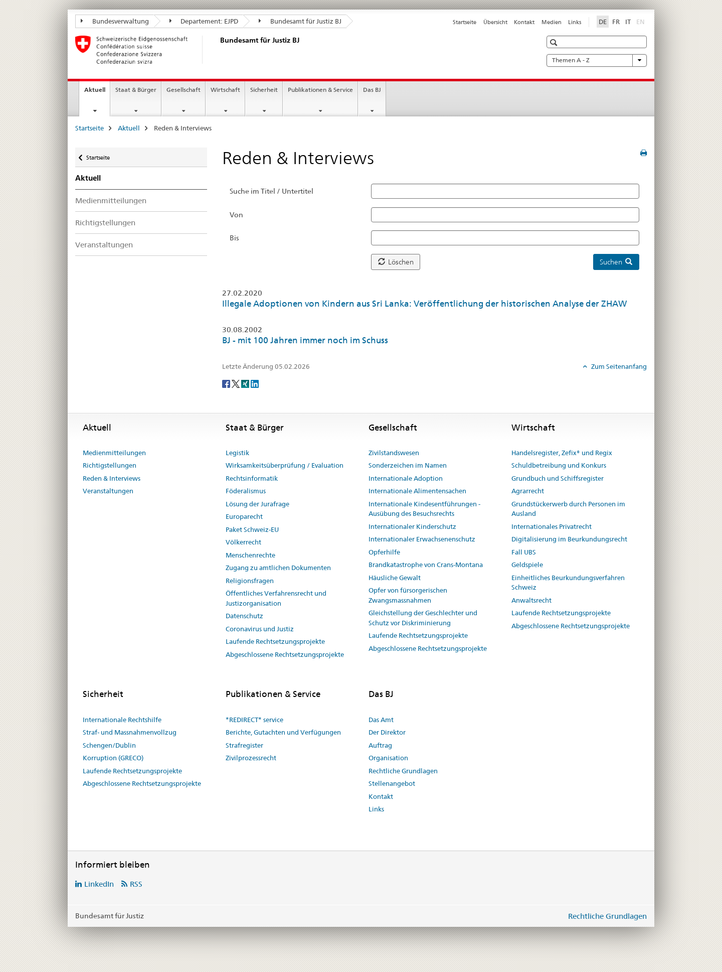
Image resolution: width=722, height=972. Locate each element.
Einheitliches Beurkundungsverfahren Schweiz (568, 583)
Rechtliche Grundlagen (403, 771)
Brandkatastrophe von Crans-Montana (426, 565)
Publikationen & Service (320, 89)
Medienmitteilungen (110, 200)
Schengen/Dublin (109, 745)
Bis (234, 238)
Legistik (237, 453)
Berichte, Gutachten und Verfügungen (283, 732)
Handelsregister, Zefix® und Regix (561, 453)
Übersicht (495, 22)
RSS (136, 884)
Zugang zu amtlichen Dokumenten (278, 568)
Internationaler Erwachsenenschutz (422, 539)
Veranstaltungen (104, 244)
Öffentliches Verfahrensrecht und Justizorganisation (276, 598)
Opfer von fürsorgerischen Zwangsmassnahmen (408, 595)
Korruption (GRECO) (113, 758)
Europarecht (244, 516)
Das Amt (381, 720)
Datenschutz (244, 616)
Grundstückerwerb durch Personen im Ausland (568, 509)
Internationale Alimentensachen (417, 491)
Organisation (388, 758)
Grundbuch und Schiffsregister (557, 478)
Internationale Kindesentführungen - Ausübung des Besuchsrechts (424, 509)
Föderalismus (246, 491)
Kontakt (524, 22)
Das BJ (372, 89)
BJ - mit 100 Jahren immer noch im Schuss (305, 340)
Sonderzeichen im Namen (408, 465)
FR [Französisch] (616, 22)
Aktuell (97, 92)
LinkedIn (99, 884)
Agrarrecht (527, 491)
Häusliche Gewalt (395, 578)
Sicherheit (264, 89)
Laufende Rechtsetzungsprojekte (275, 641)
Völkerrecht (243, 542)
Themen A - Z (596, 60)
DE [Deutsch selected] (603, 22)
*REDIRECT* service (254, 720)
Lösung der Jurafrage (257, 504)
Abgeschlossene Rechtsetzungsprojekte (285, 654)
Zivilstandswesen (394, 453)
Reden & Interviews (111, 478)
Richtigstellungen (105, 222)
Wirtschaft (225, 89)
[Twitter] (236, 383)
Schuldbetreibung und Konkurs (558, 465)
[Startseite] (218, 50)
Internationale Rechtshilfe (122, 720)
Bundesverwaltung (115, 21)
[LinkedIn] (255, 383)
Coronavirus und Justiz (260, 629)
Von (236, 215)
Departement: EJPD (204, 21)
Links (574, 22)
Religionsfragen (250, 581)
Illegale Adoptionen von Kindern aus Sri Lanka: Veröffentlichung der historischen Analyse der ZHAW (424, 304)
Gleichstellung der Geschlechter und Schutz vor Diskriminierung (423, 618)
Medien (552, 22)
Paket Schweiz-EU (252, 529)
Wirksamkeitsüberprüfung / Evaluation (284, 465)
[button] (555, 42)
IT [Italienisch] (628, 22)
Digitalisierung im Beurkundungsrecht (569, 539)
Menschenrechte (250, 555)
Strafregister (244, 745)
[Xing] (246, 383)
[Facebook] (227, 383)
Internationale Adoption (406, 478)
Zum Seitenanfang (618, 366)
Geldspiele (527, 565)
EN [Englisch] (641, 21)
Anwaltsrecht (531, 600)
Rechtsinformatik (252, 478)
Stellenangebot (392, 783)
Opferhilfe (384, 552)
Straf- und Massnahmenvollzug (129, 732)
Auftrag (380, 745)
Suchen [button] (616, 262)
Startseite (464, 22)
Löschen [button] (396, 262)
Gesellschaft (183, 89)
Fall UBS (523, 552)
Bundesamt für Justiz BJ (300, 21)
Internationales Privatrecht (551, 526)
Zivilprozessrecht (251, 758)
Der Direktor (387, 732)
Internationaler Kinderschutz (412, 526)
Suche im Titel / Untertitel (271, 191)
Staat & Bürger (135, 89)
